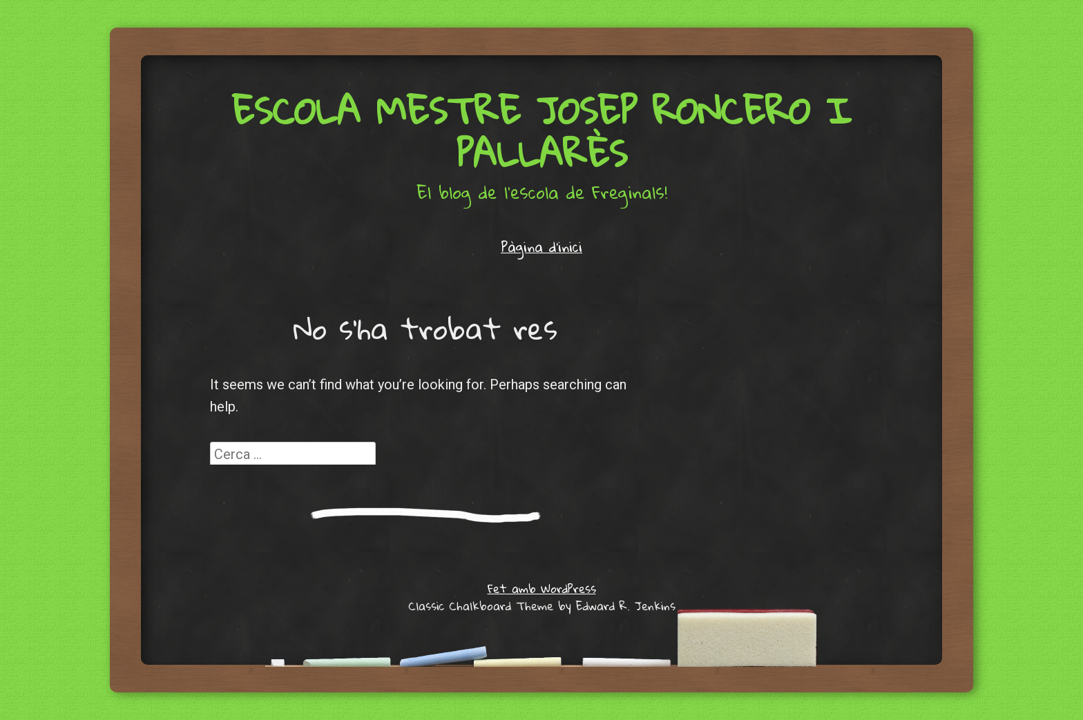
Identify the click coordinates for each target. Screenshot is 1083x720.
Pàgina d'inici (541, 246)
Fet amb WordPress (542, 588)
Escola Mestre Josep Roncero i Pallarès (541, 132)
